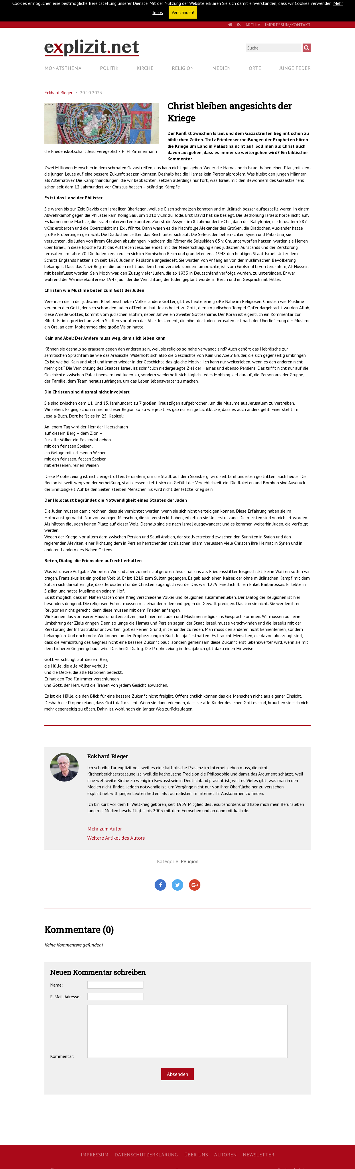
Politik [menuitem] (109, 68)
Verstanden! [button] (182, 12)
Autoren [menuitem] (225, 1154)
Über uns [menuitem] (196, 1154)
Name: (56, 985)
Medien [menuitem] (221, 68)
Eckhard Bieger (58, 92)
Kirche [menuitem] (145, 68)
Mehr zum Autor (104, 828)
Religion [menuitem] (183, 68)
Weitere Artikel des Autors (116, 838)
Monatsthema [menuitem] (63, 68)
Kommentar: (62, 1056)
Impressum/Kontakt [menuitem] (288, 24)
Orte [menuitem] (255, 68)
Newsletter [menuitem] (258, 1154)
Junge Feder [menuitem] (295, 68)
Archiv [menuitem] (252, 24)
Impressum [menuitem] (95, 1154)
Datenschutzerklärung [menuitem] (146, 1154)
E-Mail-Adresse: (65, 996)
